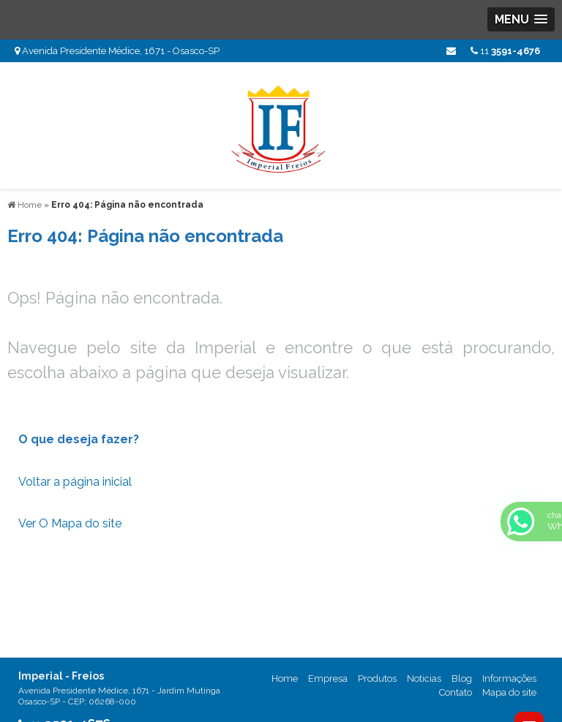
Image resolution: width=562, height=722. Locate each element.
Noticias (424, 678)
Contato (455, 692)
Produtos (377, 678)
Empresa (328, 678)
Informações (509, 678)
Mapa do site (509, 692)
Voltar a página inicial (75, 482)
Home (284, 678)
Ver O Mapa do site (69, 523)
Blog (462, 678)
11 (505, 50)
